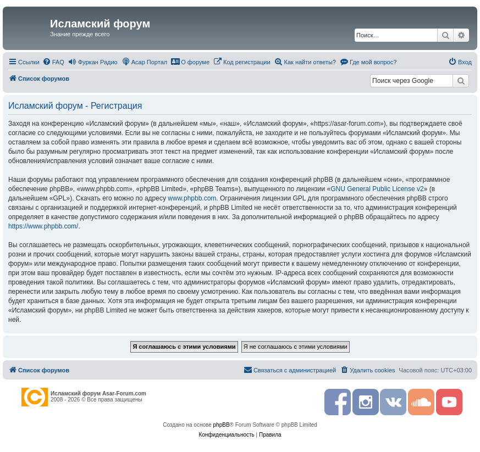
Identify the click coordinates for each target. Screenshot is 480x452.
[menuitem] (53, 62)
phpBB (221, 425)
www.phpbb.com (192, 198)
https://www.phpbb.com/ (43, 226)
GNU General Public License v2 (376, 189)
